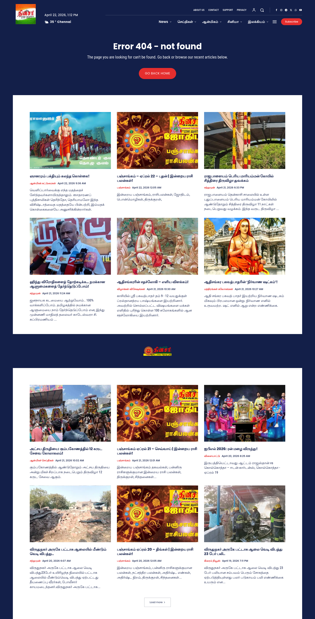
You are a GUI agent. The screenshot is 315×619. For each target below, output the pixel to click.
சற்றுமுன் (209, 187)
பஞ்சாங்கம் (123, 187)
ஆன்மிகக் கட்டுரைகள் (43, 183)
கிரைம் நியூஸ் (212, 561)
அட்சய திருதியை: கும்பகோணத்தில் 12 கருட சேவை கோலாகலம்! (66, 451)
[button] (262, 10)
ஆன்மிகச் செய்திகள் (42, 460)
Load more (157, 602)
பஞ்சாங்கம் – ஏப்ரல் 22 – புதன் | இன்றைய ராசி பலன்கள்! (155, 178)
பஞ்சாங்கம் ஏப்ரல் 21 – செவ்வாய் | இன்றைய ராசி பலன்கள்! (157, 451)
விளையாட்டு (212, 456)
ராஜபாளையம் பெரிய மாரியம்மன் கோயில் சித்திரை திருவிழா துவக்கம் (239, 178)
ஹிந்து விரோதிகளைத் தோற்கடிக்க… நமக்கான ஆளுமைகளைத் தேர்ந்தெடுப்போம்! (67, 284)
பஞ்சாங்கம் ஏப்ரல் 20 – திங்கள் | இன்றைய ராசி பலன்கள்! (155, 552)
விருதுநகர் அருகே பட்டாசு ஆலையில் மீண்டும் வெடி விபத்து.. (68, 552)
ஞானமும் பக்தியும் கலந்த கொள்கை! (60, 176)
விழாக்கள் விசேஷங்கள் (131, 289)
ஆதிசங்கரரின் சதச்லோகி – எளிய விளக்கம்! (153, 282)
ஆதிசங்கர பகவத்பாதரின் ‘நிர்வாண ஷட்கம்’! (241, 282)
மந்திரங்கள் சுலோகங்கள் (218, 289)
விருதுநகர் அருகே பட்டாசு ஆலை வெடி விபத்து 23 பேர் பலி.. (243, 552)
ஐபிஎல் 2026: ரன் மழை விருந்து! (231, 449)
